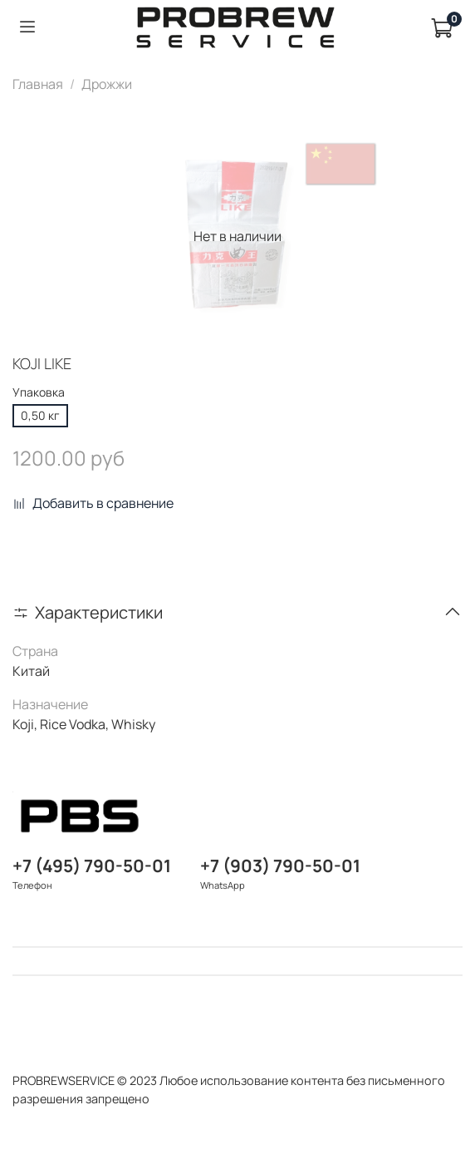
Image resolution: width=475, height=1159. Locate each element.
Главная (37, 84)
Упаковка (38, 393)
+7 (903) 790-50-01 (280, 865)
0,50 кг (40, 415)
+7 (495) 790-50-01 (91, 865)
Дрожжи (106, 84)
